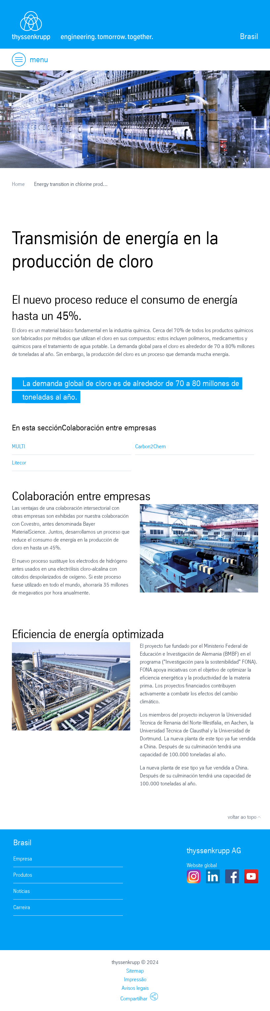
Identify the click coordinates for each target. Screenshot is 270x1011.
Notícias (21, 891)
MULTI (18, 446)
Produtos (22, 875)
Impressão (135, 979)
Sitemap (135, 971)
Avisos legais (135, 988)
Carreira (21, 907)
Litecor (19, 463)
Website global (202, 865)
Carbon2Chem (150, 446)
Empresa (22, 859)
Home (18, 184)
